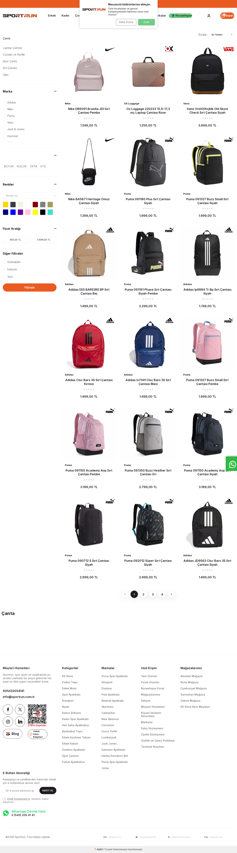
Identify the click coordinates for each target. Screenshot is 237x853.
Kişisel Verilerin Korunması (151, 714)
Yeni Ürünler (149, 676)
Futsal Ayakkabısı (73, 761)
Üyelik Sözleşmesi (153, 734)
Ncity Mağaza (189, 682)
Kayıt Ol (47, 790)
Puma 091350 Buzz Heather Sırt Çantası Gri (148, 472)
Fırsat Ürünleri (150, 682)
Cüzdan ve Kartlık (14, 54)
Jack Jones (109, 743)
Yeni (8, 277)
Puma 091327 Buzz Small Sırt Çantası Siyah (207, 201)
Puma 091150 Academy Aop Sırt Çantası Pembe (89, 472)
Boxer (65, 706)
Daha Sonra (125, 22)
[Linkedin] (20, 721)
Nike (67, 103)
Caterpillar (108, 712)
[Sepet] (227, 15)
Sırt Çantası (10, 68)
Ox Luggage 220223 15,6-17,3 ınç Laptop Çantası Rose (148, 110)
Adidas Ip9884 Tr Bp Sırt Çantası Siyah (207, 291)
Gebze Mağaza (190, 700)
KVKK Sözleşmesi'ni (18, 798)
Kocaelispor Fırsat (152, 688)
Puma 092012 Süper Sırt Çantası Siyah (148, 562)
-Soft (98, 849)
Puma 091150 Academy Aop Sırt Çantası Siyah (207, 472)
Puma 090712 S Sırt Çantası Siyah (89, 562)
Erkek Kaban (70, 743)
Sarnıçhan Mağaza (192, 694)
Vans (186, 103)
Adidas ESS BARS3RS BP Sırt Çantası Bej (88, 291)
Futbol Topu (70, 682)
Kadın (65, 15)
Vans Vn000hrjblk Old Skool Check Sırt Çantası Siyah (207, 110)
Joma (105, 768)
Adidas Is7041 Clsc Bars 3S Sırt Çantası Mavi (148, 382)
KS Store (67, 676)
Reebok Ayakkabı (112, 700)
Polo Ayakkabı (110, 694)
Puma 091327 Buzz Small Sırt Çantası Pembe (207, 382)
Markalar (160, 15)
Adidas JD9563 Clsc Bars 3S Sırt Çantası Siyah (207, 562)
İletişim (145, 700)
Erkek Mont (69, 688)
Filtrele (30, 287)
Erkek (52, 15)
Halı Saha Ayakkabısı (75, 725)
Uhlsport (106, 682)
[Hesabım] (208, 15)
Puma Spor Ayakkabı (114, 761)
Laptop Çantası (12, 48)
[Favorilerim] (216, 15)
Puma (127, 193)
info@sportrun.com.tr (19, 697)
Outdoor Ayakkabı (73, 749)
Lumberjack (109, 737)
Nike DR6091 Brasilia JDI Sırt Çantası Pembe (89, 110)
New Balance (110, 719)
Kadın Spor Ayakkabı (75, 719)
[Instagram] (8, 721)
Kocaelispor (182, 15)
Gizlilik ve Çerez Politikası (158, 740)
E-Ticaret (107, 849)
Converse (107, 725)
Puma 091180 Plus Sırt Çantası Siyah (148, 201)
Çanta (6, 38)
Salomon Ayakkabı (113, 749)
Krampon (68, 700)
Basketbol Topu (72, 731)
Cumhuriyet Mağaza (193, 688)
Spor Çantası (70, 755)
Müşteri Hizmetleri (153, 706)
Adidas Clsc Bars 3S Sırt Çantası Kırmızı (89, 382)
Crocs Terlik (109, 731)
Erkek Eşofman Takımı (76, 737)
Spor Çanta (10, 61)
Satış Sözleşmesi (152, 728)
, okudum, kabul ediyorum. (26, 800)
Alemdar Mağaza (191, 676)
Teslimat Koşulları (152, 746)
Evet (146, 22)
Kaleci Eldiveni (71, 712)
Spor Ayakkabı (71, 694)
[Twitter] (20, 709)
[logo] (20, 16)
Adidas (69, 284)
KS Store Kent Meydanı (195, 706)
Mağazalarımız (150, 694)
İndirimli (10, 269)
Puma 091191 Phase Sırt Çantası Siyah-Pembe (148, 291)
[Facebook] (8, 709)
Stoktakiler (12, 262)
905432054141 (13, 691)
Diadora (106, 688)
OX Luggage (131, 103)
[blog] (12, 734)
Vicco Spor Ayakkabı (114, 676)
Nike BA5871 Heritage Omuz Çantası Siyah (89, 201)
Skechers (107, 706)
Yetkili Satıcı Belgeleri (36, 734)
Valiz (6, 75)
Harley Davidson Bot (114, 755)
